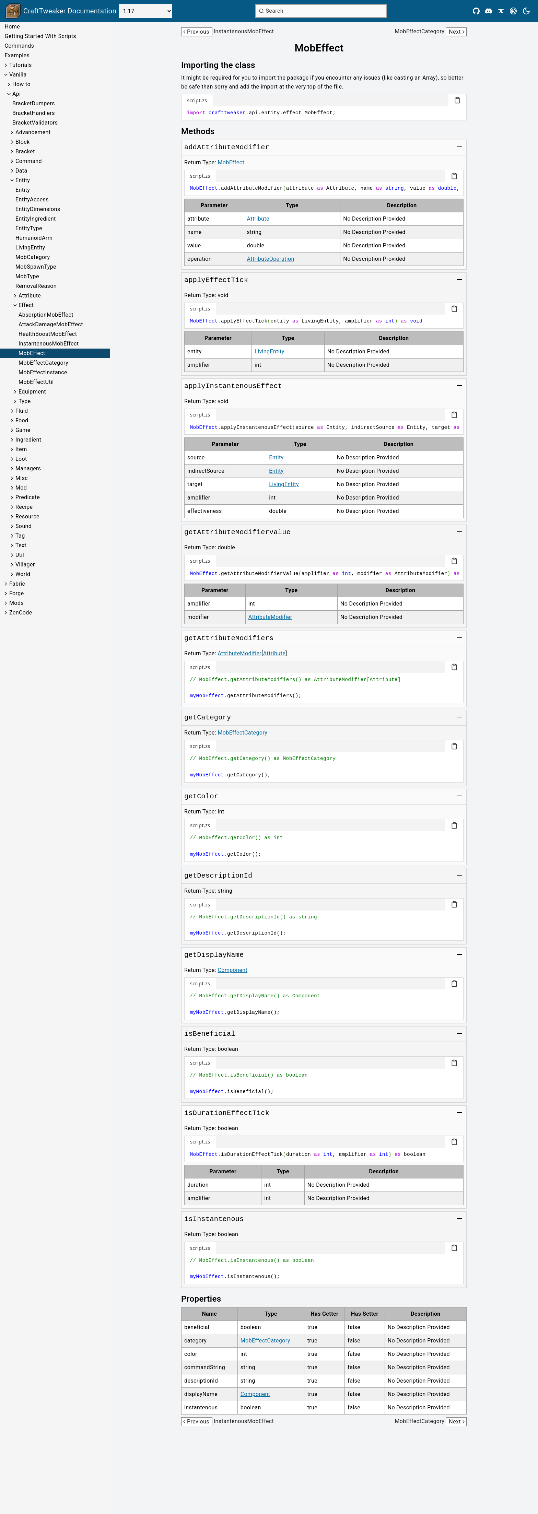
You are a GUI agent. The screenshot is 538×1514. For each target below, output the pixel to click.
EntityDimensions (37, 209)
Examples (17, 55)
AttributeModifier (270, 617)
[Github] (476, 10)
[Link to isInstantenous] (214, 1219)
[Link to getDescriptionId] (218, 876)
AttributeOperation (270, 259)
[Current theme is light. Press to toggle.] (526, 11)
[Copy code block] (457, 100)
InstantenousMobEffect (49, 343)
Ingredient (28, 439)
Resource (27, 516)
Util (19, 555)
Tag (20, 535)
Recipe (24, 507)
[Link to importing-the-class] (223, 65)
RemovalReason (36, 286)
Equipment (32, 391)
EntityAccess (32, 199)
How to (21, 84)
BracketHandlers (33, 113)
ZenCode (20, 612)
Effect (26, 305)
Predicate (27, 497)
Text (20, 545)
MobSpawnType (35, 266)
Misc (21, 478)
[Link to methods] (202, 131)
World (22, 574)
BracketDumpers (33, 103)
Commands (19, 46)
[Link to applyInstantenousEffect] (233, 386)
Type (25, 401)
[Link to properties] (206, 1298)
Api (16, 94)
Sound (23, 526)
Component (232, 970)
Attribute (30, 295)
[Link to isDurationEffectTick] (226, 1113)
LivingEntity (30, 247)
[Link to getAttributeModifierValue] (237, 532)
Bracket (25, 151)
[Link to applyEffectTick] (216, 280)
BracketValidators (35, 122)
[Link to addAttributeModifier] (226, 147)
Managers (28, 468)
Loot (21, 459)
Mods (16, 603)
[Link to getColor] (201, 796)
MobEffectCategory (43, 363)
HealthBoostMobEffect (48, 334)
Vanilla (18, 74)
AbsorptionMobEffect (46, 315)
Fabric (17, 583)
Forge (16, 593)
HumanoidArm (33, 238)
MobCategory (32, 257)
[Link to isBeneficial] (209, 1034)
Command (28, 161)
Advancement (32, 132)
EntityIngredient (35, 218)
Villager (25, 564)
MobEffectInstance (43, 372)
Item (21, 449)
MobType (27, 276)
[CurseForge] (500, 10)
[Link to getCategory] (207, 718)
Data (21, 170)
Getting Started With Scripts (40, 36)
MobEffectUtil (36, 382)
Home (12, 26)
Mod (21, 487)
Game (23, 430)
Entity (22, 180)
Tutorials (20, 65)
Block (22, 142)
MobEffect (32, 353)
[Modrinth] (513, 10)
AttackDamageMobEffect (51, 324)
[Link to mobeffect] (323, 48)
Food (21, 420)
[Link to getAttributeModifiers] (228, 638)
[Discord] (488, 10)
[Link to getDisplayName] (214, 955)
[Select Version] (145, 11)
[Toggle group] (459, 147)
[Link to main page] (60, 11)
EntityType (28, 228)
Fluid (21, 411)
